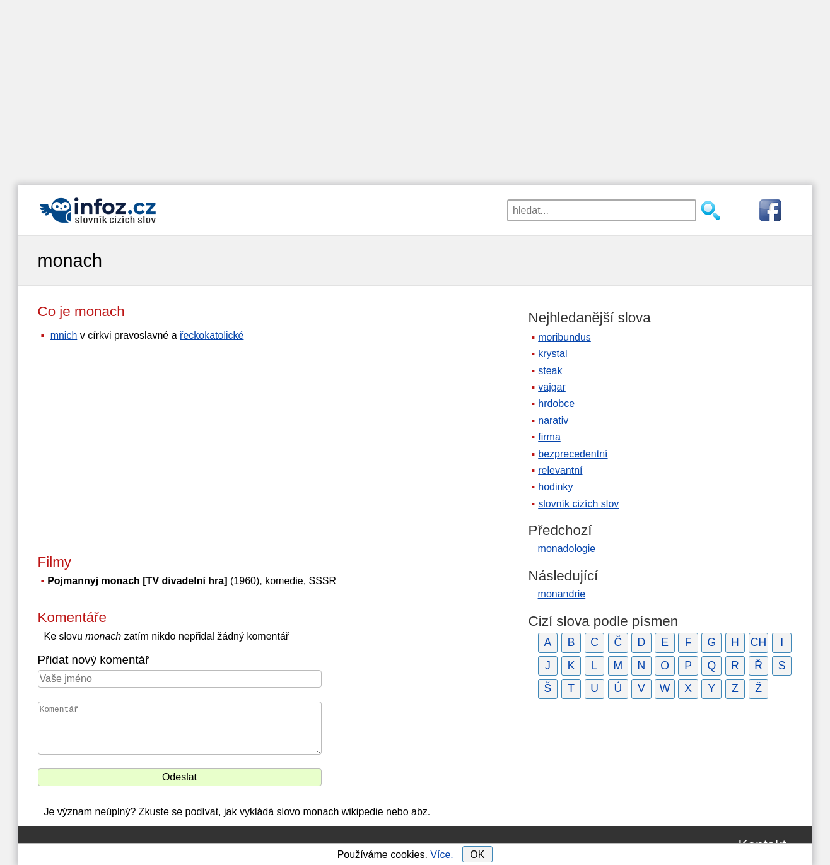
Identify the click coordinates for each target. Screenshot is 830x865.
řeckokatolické (211, 335)
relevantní (560, 470)
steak (550, 370)
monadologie (567, 548)
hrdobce (556, 403)
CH (758, 642)
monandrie (562, 594)
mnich (64, 335)
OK (477, 854)
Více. (441, 854)
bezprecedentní (572, 454)
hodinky (555, 486)
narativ (553, 420)
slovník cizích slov (578, 503)
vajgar (552, 387)
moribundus (564, 337)
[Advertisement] (415, 88)
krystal (552, 353)
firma (549, 437)
